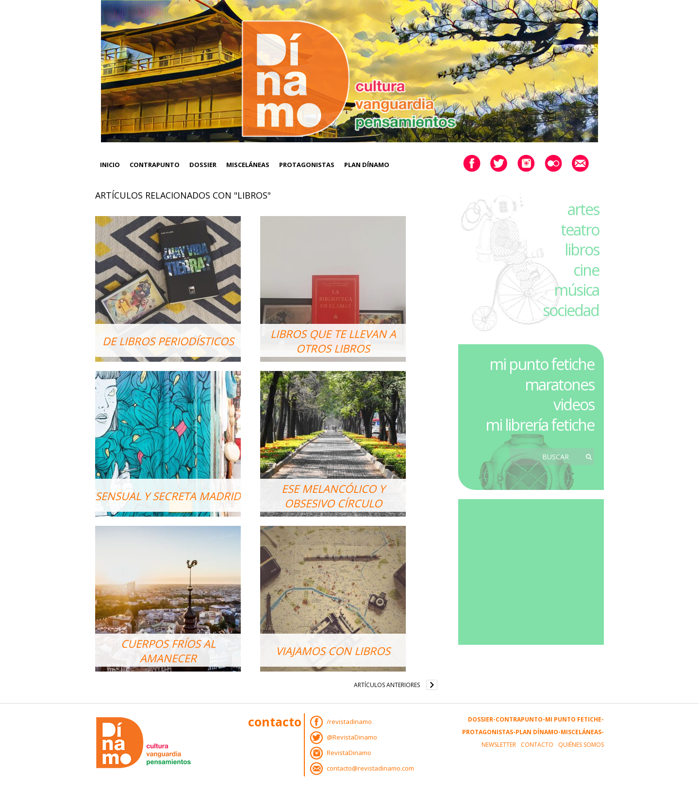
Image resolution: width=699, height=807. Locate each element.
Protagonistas (306, 164)
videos (573, 404)
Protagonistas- (489, 732)
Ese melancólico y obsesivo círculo (333, 495)
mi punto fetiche (541, 363)
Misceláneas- (582, 732)
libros (582, 249)
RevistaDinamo (349, 752)
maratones (559, 384)
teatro (580, 229)
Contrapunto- (520, 719)
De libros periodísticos (168, 341)
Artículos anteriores (387, 685)
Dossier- (482, 719)
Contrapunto (155, 164)
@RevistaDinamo (352, 737)
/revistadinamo (349, 721)
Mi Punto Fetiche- (574, 719)
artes (583, 209)
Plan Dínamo (366, 164)
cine (586, 269)
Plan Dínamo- (538, 732)
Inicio (110, 164)
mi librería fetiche (539, 424)
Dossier (202, 164)
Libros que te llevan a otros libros (333, 340)
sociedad (571, 310)
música (576, 289)
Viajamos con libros (333, 650)
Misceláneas (247, 164)
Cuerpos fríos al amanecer (168, 650)
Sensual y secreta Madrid (168, 495)
